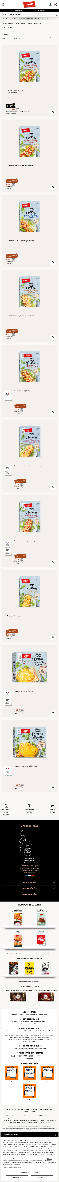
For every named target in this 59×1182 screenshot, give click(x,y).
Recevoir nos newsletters (43, 953)
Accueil (4, 23)
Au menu (14, 1048)
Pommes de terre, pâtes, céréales (33, 1035)
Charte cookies (32, 1118)
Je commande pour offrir (28, 1023)
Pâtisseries (33, 1037)
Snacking (29, 23)
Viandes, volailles (10, 1035)
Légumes (19, 1035)
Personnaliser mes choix (29, 1172)
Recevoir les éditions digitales (16, 953)
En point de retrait (31, 1014)
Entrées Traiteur (30, 1031)
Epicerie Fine (26, 1039)
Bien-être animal (50, 1118)
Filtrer (16, 38)
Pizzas (11, 1033)
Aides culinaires (48, 1035)
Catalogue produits (9, 1118)
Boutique (46, 1039)
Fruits (11, 1037)
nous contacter (29, 888)
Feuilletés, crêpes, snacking (16, 23)
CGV (41, 1116)
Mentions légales (49, 1116)
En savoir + (29, 1058)
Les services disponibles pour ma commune (26, 1116)
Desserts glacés (24, 1037)
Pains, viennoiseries (43, 1037)
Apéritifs (21, 1031)
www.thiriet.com (34, 1141)
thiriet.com (8, 1116)
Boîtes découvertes (37, 1039)
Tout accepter (42, 1177)
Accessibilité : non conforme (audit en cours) (43, 1120)
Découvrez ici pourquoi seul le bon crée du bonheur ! (29, 860)
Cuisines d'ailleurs (20, 1033)
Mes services (41, 10)
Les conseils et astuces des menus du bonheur (33, 1048)
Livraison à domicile (39, 1021)
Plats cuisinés (30, 1033)
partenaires (47, 1141)
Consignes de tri (8, 1120)
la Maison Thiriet (29, 826)
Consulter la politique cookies (12, 1167)
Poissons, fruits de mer (42, 1033)
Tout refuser (17, 1177)
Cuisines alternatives (15, 1039)
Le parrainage (43, 1014)
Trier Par (5, 38)
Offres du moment (12, 1031)
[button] (50, 4)
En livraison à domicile (18, 1014)
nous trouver (29, 882)
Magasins (15, 1021)
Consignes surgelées (26, 1021)
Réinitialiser (53, 38)
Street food (37, 23)
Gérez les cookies (22, 1118)
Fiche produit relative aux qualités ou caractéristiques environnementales (29, 1122)
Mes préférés (18, 10)
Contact (26, 1120)
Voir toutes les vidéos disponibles (28, 1005)
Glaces (16, 1037)
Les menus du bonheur (29, 1041)
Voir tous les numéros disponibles (29, 981)
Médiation (41, 1118)
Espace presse (18, 1120)
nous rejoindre (29, 894)
